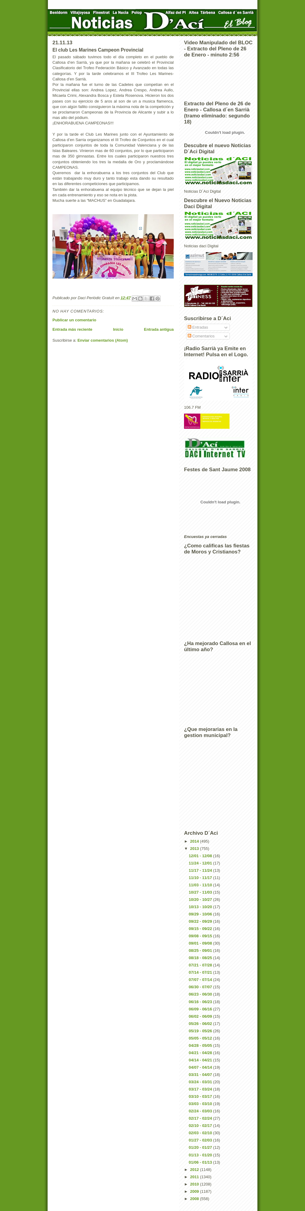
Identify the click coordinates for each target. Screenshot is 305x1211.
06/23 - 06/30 (201, 994)
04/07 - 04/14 (201, 1067)
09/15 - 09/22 (201, 928)
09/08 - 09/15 (201, 936)
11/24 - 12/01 (201, 863)
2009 (195, 1191)
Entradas (198, 327)
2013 (195, 848)
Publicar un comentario (74, 320)
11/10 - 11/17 (201, 877)
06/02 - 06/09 (201, 1016)
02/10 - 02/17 (201, 1125)
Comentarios (201, 336)
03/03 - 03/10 (201, 1103)
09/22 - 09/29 (201, 921)
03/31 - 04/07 (201, 1074)
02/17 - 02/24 (201, 1118)
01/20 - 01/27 (201, 1147)
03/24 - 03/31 (201, 1082)
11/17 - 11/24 (201, 870)
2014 (195, 841)
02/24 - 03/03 (201, 1111)
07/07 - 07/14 (201, 979)
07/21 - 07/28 (201, 965)
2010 (195, 1184)
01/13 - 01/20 (201, 1155)
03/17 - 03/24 (201, 1089)
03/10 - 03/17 (201, 1096)
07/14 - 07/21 (201, 972)
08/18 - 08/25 (201, 958)
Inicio (118, 329)
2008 (195, 1198)
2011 (195, 1177)
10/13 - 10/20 (201, 907)
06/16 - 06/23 (201, 1002)
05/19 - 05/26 (201, 1031)
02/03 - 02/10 (201, 1133)
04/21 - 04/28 (201, 1052)
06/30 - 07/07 (201, 987)
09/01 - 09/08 (201, 943)
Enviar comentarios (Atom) (102, 340)
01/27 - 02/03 (201, 1140)
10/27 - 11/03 (201, 892)
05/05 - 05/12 (201, 1038)
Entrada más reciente (72, 329)
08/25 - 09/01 (201, 950)
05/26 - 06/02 (201, 1023)
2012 (195, 1169)
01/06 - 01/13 (201, 1162)
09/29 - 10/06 (201, 914)
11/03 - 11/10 (201, 885)
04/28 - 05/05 (201, 1045)
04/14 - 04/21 (201, 1060)
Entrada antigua (159, 329)
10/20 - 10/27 (201, 899)
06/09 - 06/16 (201, 1009)
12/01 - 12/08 (201, 856)
